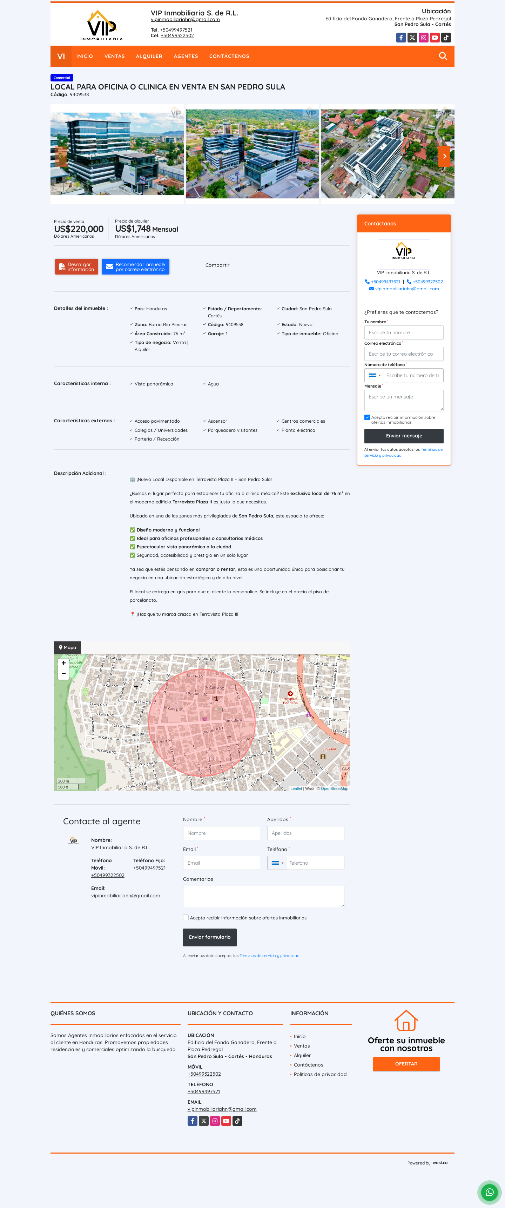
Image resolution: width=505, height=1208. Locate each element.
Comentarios (198, 879)
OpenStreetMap (334, 788)
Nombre (194, 819)
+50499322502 (177, 35)
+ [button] (63, 664)
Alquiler (149, 56)
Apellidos (279, 819)
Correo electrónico (383, 343)
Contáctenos (229, 56)
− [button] (63, 674)
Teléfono (278, 849)
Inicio (84, 56)
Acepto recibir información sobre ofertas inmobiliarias (248, 917)
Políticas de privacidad (320, 1074)
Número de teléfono (385, 364)
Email (190, 849)
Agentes (186, 56)
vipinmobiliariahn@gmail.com (185, 19)
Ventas (115, 56)
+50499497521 (176, 30)
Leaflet (296, 788)
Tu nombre (376, 321)
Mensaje (373, 386)
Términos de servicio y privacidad (269, 955)
